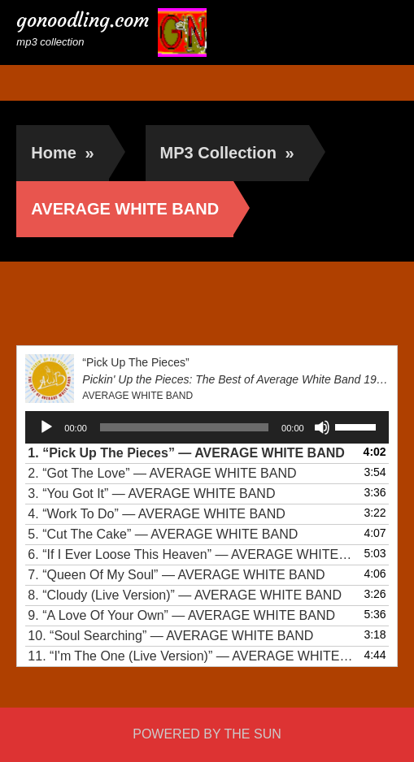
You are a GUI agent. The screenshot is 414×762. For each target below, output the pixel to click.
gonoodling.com (83, 20)
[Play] (46, 427)
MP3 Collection (227, 153)
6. (190, 554)
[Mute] (322, 427)
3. (151, 493)
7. (176, 575)
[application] (206, 427)
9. (181, 615)
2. (162, 473)
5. (163, 534)
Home (62, 153)
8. (185, 595)
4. (156, 514)
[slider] (184, 427)
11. (190, 656)
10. (170, 636)
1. (186, 453)
